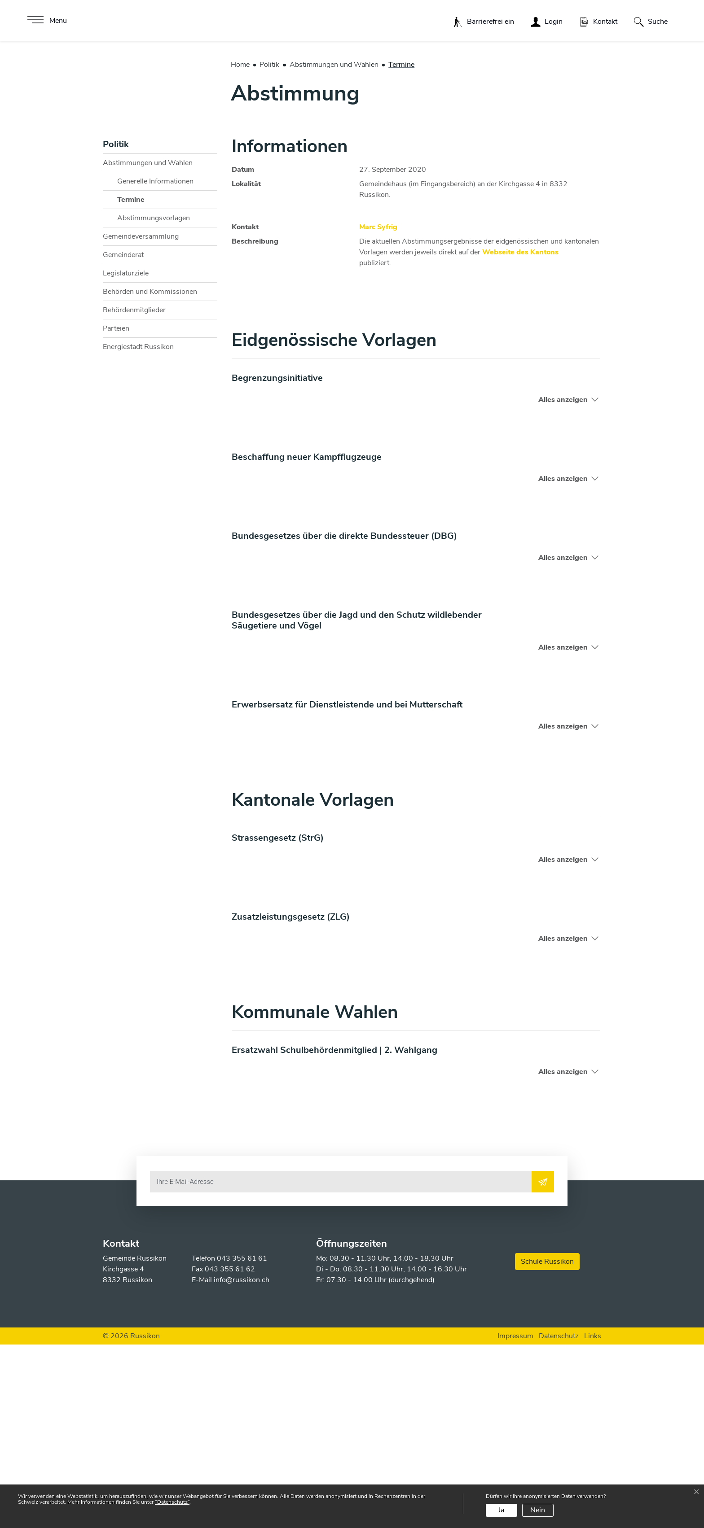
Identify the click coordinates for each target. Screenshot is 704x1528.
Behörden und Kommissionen (150, 475)
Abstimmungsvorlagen (153, 401)
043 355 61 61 (242, 1442)
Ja (501, 1510)
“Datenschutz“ (172, 1502)
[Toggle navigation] (46, 20)
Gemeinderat (123, 438)
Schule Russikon (547, 1445)
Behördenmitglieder (134, 493)
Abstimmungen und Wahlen (148, 346)
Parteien (116, 511)
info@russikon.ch (241, 1463)
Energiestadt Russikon (138, 530)
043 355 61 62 (230, 1453)
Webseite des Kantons (525, 435)
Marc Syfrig (378, 410)
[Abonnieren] (543, 1364)
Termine (139, 385)
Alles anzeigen (563, 583)
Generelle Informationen (155, 364)
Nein (537, 1510)
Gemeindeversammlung (141, 419)
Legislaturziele (126, 456)
